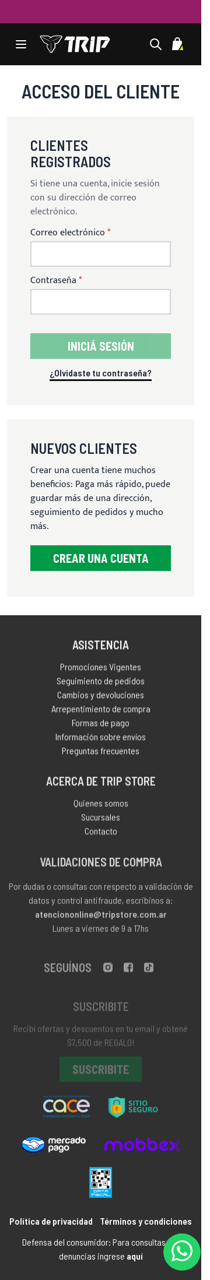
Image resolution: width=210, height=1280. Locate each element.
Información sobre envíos (100, 739)
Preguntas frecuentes (100, 753)
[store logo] (75, 44)
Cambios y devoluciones (100, 697)
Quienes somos (101, 806)
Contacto (101, 834)
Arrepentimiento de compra (100, 711)
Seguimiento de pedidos (101, 683)
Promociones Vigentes (100, 669)
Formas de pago (101, 725)
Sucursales (100, 820)
